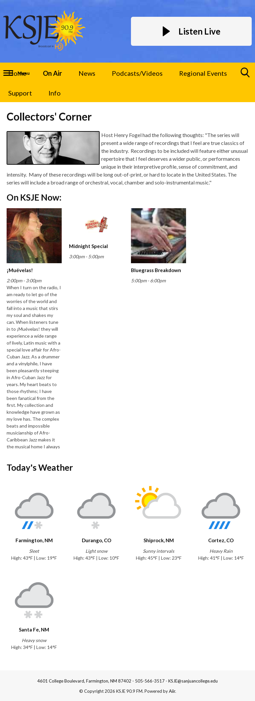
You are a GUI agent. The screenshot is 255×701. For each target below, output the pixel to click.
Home (17, 73)
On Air (52, 73)
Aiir (172, 691)
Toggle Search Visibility (245, 75)
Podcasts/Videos (137, 73)
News (87, 73)
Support (20, 93)
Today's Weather (40, 467)
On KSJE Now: (34, 197)
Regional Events (203, 73)
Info (54, 93)
